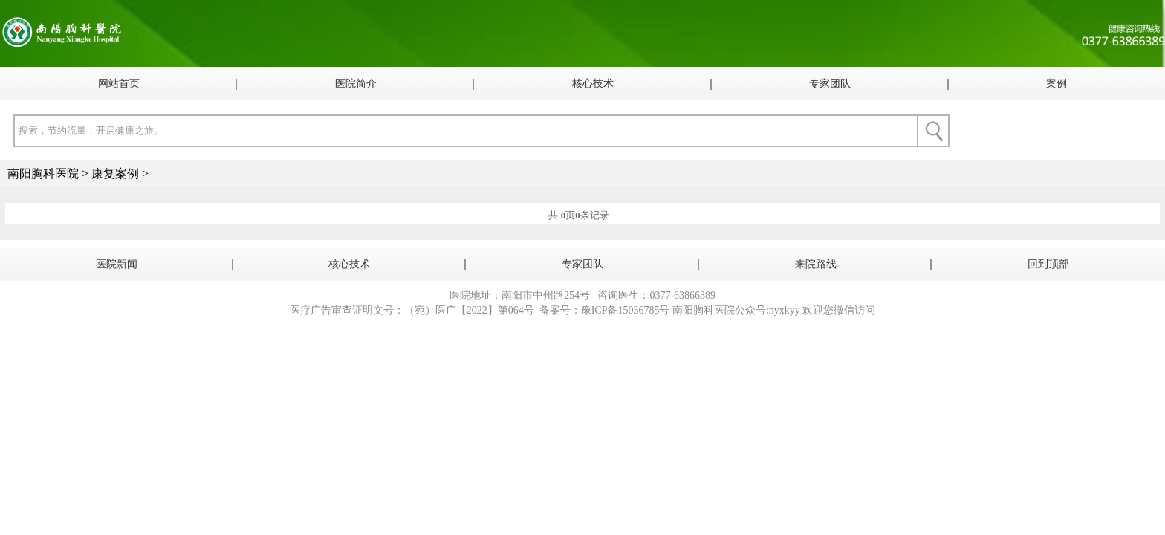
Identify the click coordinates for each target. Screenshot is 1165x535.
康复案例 (115, 173)
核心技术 (593, 83)
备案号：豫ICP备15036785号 (604, 310)
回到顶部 (1048, 264)
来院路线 (816, 264)
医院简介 (356, 83)
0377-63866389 (682, 295)
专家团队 (830, 83)
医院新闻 (116, 264)
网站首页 (119, 83)
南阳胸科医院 (43, 173)
